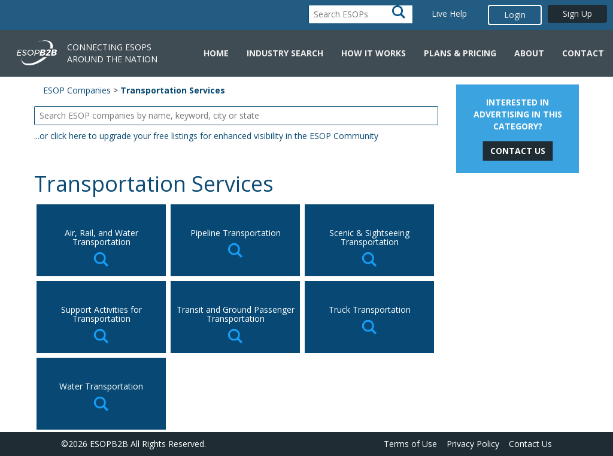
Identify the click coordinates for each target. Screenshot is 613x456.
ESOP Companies (77, 90)
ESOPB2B (109, 443)
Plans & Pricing (460, 53)
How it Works (373, 53)
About (529, 53)
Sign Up (577, 13)
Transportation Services (172, 90)
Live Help (449, 13)
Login (515, 14)
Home (216, 53)
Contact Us (530, 443)
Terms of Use (410, 443)
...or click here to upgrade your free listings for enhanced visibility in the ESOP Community (206, 135)
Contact (583, 53)
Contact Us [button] (517, 150)
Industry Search (285, 53)
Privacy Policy (473, 443)
